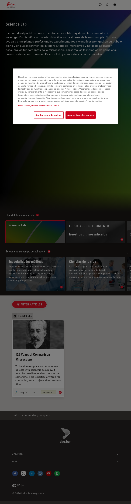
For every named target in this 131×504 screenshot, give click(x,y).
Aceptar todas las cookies (80, 115)
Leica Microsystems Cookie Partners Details (38, 105)
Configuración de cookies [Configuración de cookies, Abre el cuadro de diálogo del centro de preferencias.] (49, 115)
